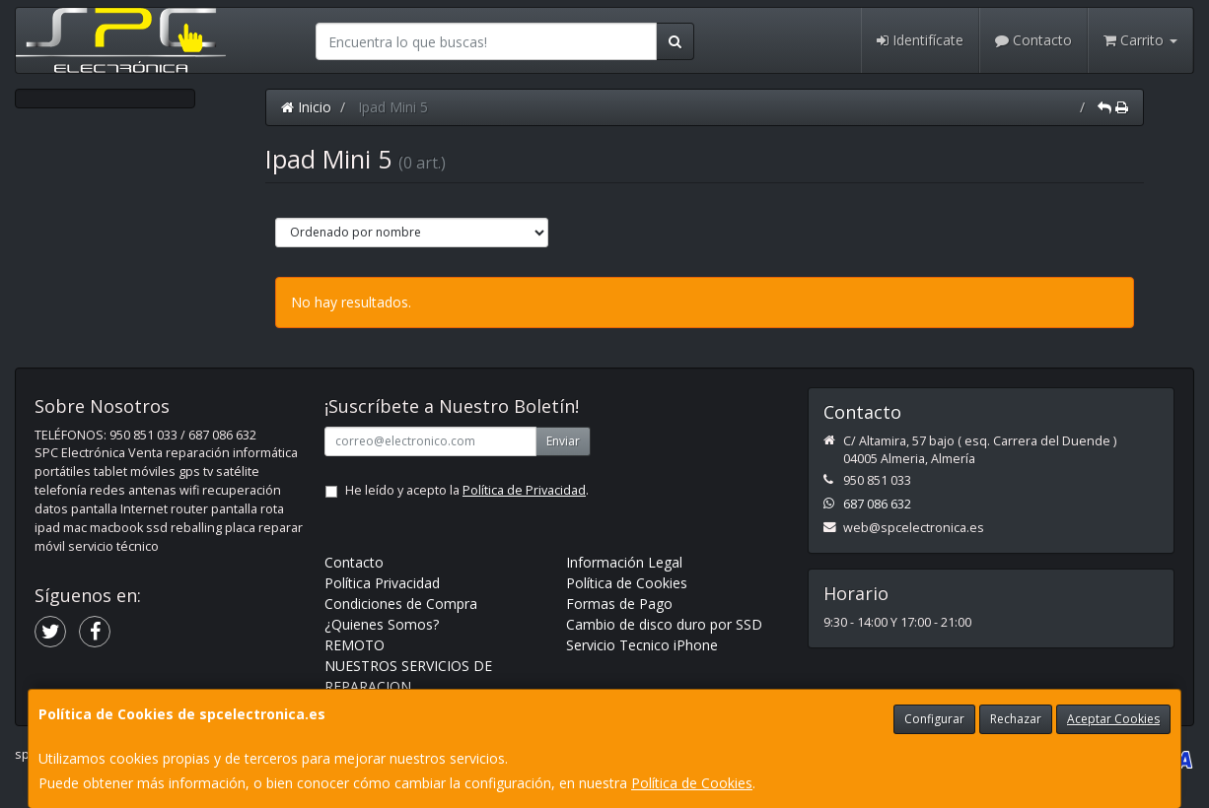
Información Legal (624, 562)
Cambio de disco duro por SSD (664, 624)
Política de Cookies (691, 783)
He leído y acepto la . (467, 490)
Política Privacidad (382, 582)
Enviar (563, 441)
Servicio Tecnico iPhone (642, 645)
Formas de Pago (619, 603)
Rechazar (1015, 718)
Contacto (1033, 40)
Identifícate (920, 40)
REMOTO (354, 645)
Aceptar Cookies (1113, 718)
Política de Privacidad (524, 490)
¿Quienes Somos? (381, 624)
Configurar (934, 718)
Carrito (1140, 40)
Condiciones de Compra (400, 603)
